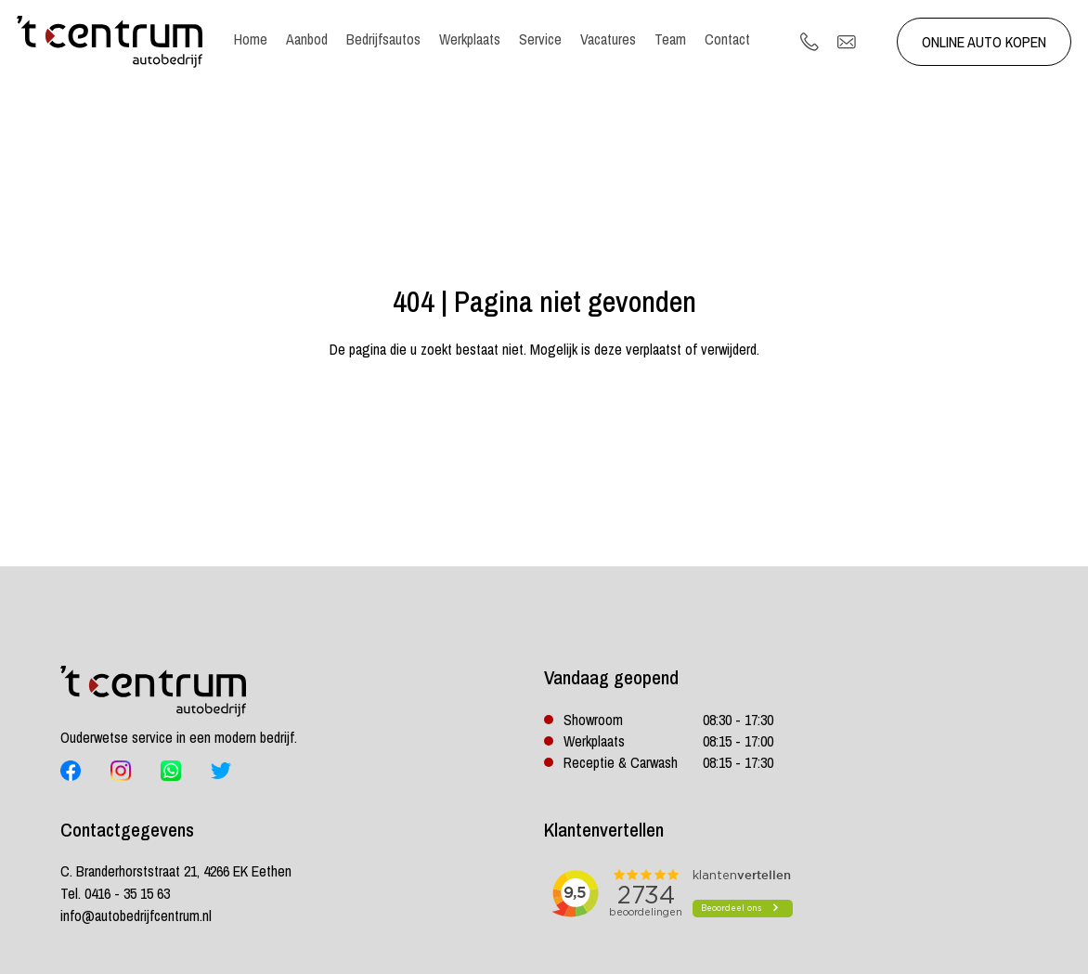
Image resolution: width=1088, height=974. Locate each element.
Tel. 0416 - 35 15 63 (115, 893)
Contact (727, 39)
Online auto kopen (984, 42)
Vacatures (608, 39)
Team (670, 39)
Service (540, 39)
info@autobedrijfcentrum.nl (136, 915)
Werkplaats (469, 39)
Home (250, 39)
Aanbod (307, 39)
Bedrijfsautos (383, 39)
